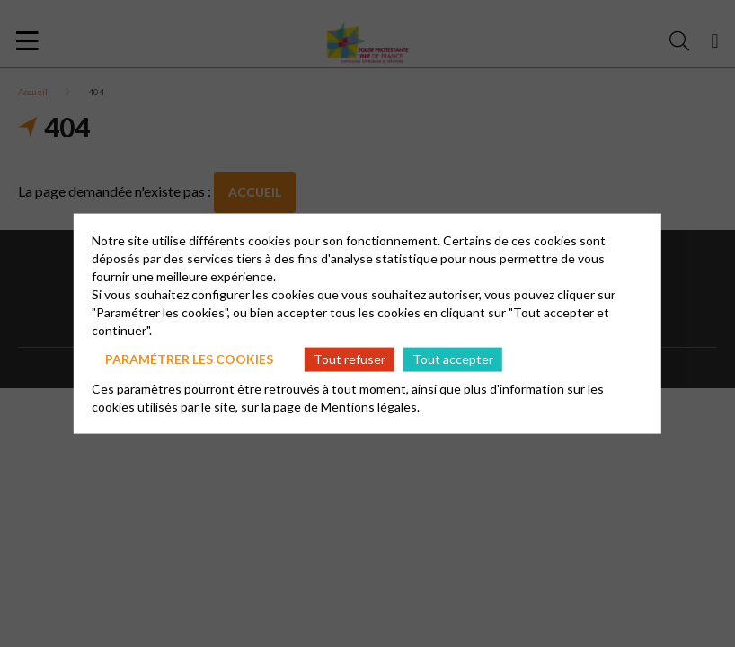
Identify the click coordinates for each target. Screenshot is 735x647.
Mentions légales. (370, 405)
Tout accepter (452, 359)
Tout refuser (349, 359)
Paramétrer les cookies (189, 359)
